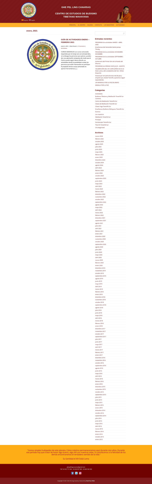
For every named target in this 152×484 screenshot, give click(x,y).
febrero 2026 (99, 139)
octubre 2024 (99, 162)
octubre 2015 (99, 392)
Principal (72, 25)
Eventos (97, 112)
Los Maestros (109, 25)
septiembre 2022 (100, 202)
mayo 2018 (98, 315)
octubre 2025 (99, 141)
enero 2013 (98, 439)
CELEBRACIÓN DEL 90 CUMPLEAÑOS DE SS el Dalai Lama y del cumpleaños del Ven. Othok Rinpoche (109, 71)
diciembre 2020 (100, 236)
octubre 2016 (99, 363)
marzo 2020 (99, 260)
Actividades (120, 25)
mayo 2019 (98, 284)
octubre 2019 (99, 273)
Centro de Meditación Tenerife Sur (106, 101)
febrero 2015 (99, 405)
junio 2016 (98, 371)
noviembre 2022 (100, 197)
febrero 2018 (99, 323)
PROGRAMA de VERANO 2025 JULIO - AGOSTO (110, 66)
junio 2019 (98, 281)
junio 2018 (98, 313)
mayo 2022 (98, 207)
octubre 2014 (99, 413)
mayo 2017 (98, 344)
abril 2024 (98, 168)
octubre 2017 (99, 334)
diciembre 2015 (100, 387)
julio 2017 (98, 339)
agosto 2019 (99, 278)
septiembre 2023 (100, 178)
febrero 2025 (99, 155)
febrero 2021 (99, 231)
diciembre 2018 (100, 297)
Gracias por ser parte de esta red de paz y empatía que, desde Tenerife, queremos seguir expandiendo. (110, 78)
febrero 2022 (99, 215)
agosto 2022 (99, 205)
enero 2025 (98, 157)
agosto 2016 (99, 368)
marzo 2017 (99, 350)
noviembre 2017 (100, 331)
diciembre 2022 (100, 194)
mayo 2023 (98, 184)
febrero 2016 (99, 381)
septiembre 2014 (100, 416)
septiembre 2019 (100, 276)
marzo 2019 (99, 289)
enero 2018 (98, 326)
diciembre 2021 (100, 218)
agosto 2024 (99, 165)
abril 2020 (98, 257)
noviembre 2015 (100, 389)
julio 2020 (98, 249)
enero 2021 (98, 234)
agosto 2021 (99, 223)
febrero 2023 (99, 191)
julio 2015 (98, 397)
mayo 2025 (98, 152)
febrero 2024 (99, 170)
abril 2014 (98, 426)
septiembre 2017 (100, 337)
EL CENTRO (81, 25)
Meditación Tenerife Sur (103, 117)
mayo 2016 (98, 373)
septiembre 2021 (100, 220)
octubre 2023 (99, 176)
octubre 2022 (99, 199)
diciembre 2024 (100, 160)
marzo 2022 (99, 213)
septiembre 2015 (100, 395)
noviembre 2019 (100, 271)
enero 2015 (98, 408)
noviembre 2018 (100, 300)
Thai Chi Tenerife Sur (102, 125)
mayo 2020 (98, 255)
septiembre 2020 (100, 244)
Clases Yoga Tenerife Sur (103, 106)
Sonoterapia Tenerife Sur (103, 122)
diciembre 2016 (100, 358)
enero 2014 (98, 434)
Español (25, 20)
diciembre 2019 (100, 268)
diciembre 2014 (100, 410)
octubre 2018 (99, 302)
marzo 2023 (99, 189)
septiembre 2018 (100, 305)
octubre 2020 (99, 242)
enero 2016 (98, 384)
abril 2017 (98, 347)
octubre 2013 (99, 437)
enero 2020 (98, 265)
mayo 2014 (98, 424)
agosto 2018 (99, 307)
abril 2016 (98, 376)
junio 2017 (98, 342)
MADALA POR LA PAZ (102, 85)
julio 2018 (98, 310)
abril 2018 (98, 318)
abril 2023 (98, 186)
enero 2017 (98, 355)
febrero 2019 (99, 292)
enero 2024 (98, 173)
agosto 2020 (99, 247)
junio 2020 (98, 252)
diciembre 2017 (100, 329)
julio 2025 (98, 147)
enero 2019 (98, 294)
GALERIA (90, 25)
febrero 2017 (99, 352)
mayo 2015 (98, 402)
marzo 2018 (99, 321)
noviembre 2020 (100, 239)
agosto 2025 (99, 144)
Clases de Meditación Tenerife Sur (106, 104)
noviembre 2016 (100, 360)
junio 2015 (98, 400)
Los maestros (99, 114)
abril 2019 (98, 286)
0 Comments (81, 46)
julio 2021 (98, 226)
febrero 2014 (99, 431)
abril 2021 (98, 228)
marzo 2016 (99, 379)
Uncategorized (99, 127)
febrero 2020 (99, 263)
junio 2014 (98, 421)
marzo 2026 (99, 136)
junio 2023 (98, 181)
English (32, 20)
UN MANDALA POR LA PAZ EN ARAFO (107, 82)
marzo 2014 (99, 429)
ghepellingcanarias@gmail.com (76, 467)
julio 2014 (98, 418)
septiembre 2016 (100, 366)
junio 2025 (98, 149)
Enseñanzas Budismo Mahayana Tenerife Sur (109, 109)
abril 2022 (98, 210)
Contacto (98, 25)
